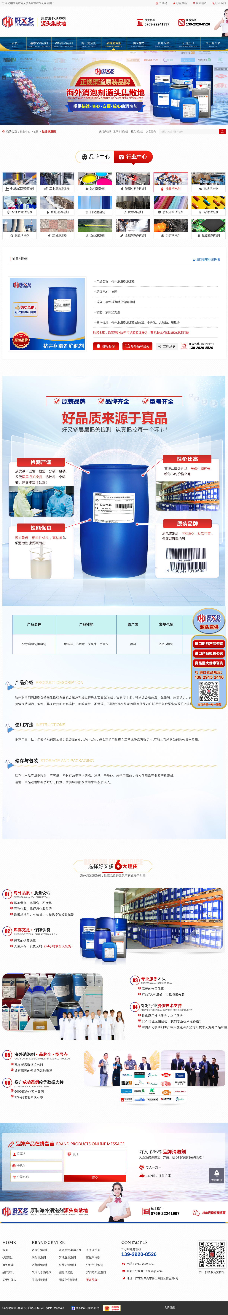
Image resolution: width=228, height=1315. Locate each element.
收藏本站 (181, 3)
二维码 (163, 3)
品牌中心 (99, 157)
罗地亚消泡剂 (67, 1257)
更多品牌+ (92, 1279)
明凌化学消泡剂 (69, 1279)
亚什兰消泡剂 (94, 1264)
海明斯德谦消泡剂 (70, 1250)
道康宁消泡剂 (120, 131)
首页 (5, 1250)
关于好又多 (9, 1279)
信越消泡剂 (66, 1272)
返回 (208, 259)
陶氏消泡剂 (39, 1257)
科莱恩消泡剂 (67, 1264)
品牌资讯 (8, 1272)
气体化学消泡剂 (41, 1272)
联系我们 (220, 3)
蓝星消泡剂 (93, 1257)
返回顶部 (216, 1180)
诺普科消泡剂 (40, 1264)
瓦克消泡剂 (137, 131)
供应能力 (8, 1257)
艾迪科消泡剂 (40, 1279)
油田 (36, 131)
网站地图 (201, 3)
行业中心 (25, 131)
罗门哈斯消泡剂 (96, 1272)
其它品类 (151, 131)
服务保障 (8, 1264)
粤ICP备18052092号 (88, 1307)
